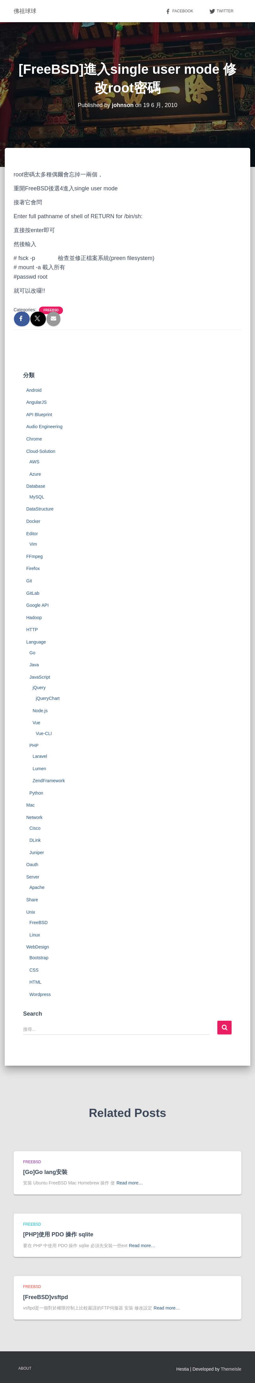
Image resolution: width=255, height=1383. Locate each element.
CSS (34, 970)
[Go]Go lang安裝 (45, 1172)
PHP (34, 745)
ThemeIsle (231, 1369)
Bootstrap (38, 957)
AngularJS (36, 402)
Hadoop (34, 617)
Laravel (40, 756)
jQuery (39, 687)
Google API (37, 605)
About (24, 1368)
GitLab (32, 593)
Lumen (39, 768)
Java (34, 664)
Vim (33, 544)
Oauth (32, 864)
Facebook (179, 11)
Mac (30, 805)
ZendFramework (49, 780)
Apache (36, 887)
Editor (32, 533)
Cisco (34, 828)
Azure (35, 474)
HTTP (32, 629)
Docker (33, 521)
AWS (34, 461)
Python (36, 793)
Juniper (36, 852)
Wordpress (40, 994)
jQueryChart (47, 698)
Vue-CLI (44, 733)
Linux (34, 934)
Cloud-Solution (40, 451)
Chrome (34, 438)
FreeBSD (51, 310)
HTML (35, 982)
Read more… (129, 1182)
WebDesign (37, 946)
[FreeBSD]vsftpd (45, 1297)
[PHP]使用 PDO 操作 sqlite (58, 1234)
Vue (36, 722)
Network (34, 817)
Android (33, 390)
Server (32, 876)
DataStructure (39, 508)
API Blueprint (39, 414)
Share (32, 899)
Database (35, 486)
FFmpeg (34, 556)
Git (29, 580)
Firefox (33, 568)
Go (32, 652)
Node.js (40, 710)
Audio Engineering (44, 426)
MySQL (36, 496)
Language (36, 641)
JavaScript (39, 677)
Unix (30, 912)
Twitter (221, 11)
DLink (35, 840)
